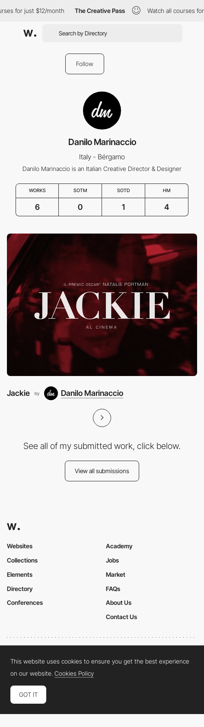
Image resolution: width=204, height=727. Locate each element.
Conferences (25, 602)
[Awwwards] (29, 33)
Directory (20, 588)
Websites (19, 546)
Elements (19, 574)
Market (115, 574)
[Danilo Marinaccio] (83, 393)
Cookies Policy (74, 673)
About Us (118, 602)
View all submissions (102, 470)
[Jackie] (102, 305)
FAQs (113, 588)
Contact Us (121, 616)
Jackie (18, 393)
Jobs (112, 560)
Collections (22, 560)
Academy (119, 546)
